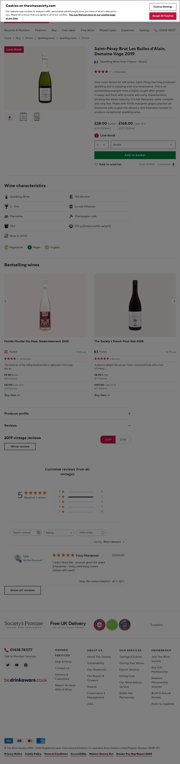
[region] (90, 11)
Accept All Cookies (162, 15)
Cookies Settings (162, 6)
